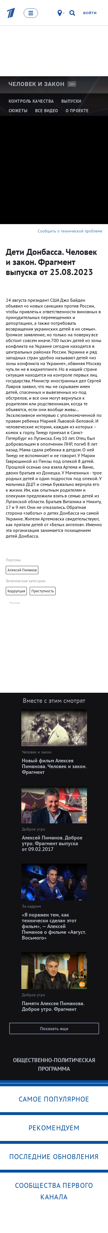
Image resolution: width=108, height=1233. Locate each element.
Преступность (42, 591)
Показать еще (54, 1028)
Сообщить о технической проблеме (70, 231)
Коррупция (16, 591)
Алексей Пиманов (22, 570)
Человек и (36, 84)
